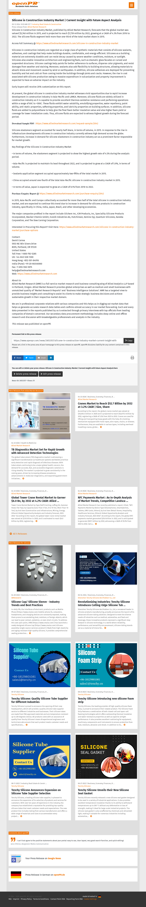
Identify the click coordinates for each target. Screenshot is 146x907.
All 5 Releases (18, 533)
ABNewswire (16, 598)
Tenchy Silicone (17, 694)
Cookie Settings (90, 899)
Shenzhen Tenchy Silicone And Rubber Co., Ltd (96, 598)
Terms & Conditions (41, 899)
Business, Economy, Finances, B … (101, 397)
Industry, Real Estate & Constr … (34, 783)
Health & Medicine (28, 443)
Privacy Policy (26, 899)
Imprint (16, 899)
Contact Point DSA (57, 899)
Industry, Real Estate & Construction (46, 24)
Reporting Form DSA (74, 899)
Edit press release (51, 374)
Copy (128, 340)
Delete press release (25, 374)
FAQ (10, 899)
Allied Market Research (37, 27)
